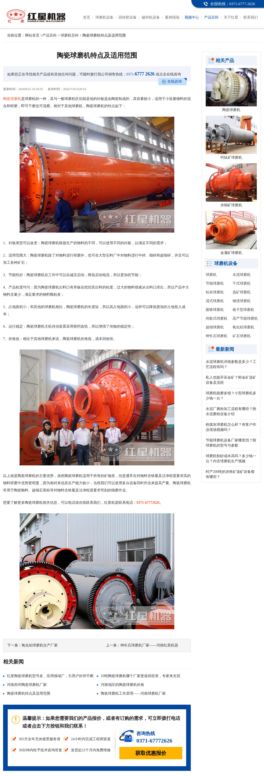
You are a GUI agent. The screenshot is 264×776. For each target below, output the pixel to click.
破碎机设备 (151, 17)
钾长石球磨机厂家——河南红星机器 (149, 645)
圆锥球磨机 (215, 310)
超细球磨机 (215, 327)
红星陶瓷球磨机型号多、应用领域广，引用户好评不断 (50, 676)
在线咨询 (174, 81)
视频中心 (192, 17)
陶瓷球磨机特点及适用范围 (28, 693)
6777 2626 (140, 73)
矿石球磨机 (242, 336)
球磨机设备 (104, 17)
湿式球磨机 (215, 301)
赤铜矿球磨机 (231, 205)
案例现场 (172, 17)
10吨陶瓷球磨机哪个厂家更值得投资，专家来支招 (140, 676)
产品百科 (211, 17)
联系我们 (250, 17)
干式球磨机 (242, 283)
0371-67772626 (148, 503)
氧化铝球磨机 (243, 327)
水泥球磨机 (242, 275)
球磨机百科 (70, 35)
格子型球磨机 (243, 310)
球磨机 (211, 275)
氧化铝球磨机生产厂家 (40, 645)
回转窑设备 (128, 17)
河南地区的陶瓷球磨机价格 (122, 685)
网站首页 (32, 35)
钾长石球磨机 (216, 336)
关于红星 (231, 17)
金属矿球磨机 (231, 253)
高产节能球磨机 (245, 318)
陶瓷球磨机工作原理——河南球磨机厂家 (133, 693)
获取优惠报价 (150, 753)
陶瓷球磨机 (12, 99)
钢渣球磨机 (242, 301)
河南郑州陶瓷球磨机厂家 (27, 685)
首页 (86, 17)
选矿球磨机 (242, 292)
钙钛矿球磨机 (231, 157)
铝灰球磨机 (215, 292)
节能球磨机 (215, 283)
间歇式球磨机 (216, 318)
